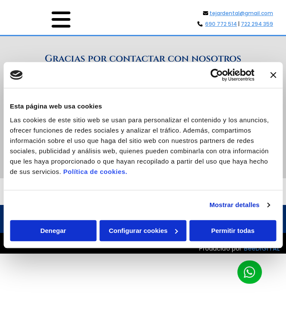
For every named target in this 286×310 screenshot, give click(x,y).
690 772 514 (221, 24)
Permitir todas (233, 230)
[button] (40, 20)
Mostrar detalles (234, 204)
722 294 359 (257, 24)
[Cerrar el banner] (273, 75)
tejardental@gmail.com (241, 13)
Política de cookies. (95, 171)
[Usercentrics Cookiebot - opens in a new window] (216, 74)
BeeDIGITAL (262, 254)
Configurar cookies (143, 230)
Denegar (53, 230)
